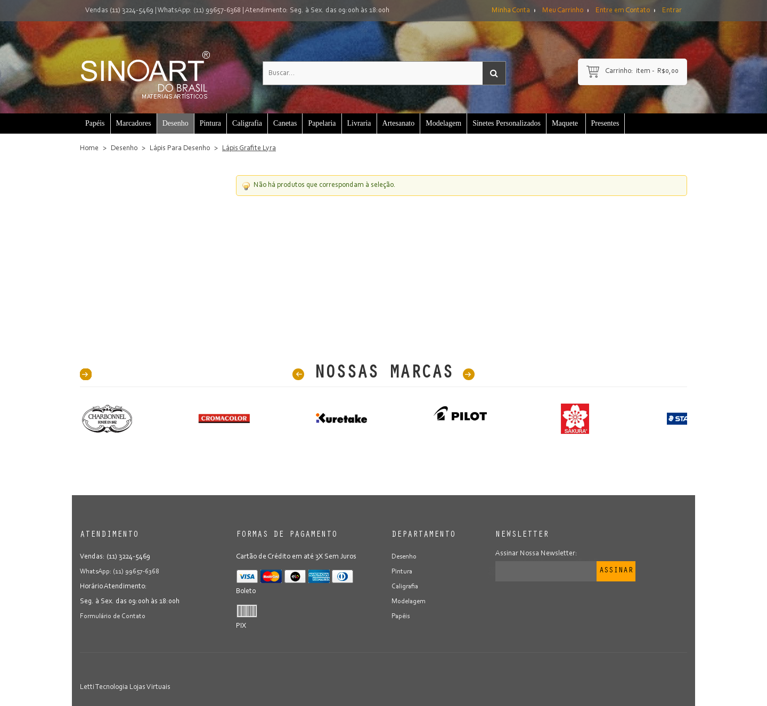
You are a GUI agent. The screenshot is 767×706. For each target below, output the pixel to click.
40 (86, 374)
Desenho (124, 148)
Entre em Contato (622, 10)
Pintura (402, 572)
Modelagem (410, 601)
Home (89, 148)
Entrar (672, 10)
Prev (298, 374)
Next (469, 374)
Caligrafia (406, 586)
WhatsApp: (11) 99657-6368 (199, 10)
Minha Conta (511, 10)
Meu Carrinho (562, 10)
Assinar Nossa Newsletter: (536, 553)
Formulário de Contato (114, 616)
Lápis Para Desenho (180, 148)
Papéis (401, 616)
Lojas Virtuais (149, 687)
